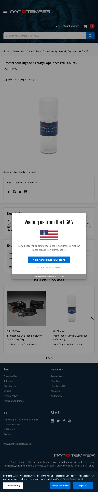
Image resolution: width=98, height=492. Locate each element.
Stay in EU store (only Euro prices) (49, 267)
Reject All (83, 486)
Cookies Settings (12, 486)
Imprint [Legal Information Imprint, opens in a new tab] (79, 480)
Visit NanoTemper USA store (49, 259)
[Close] (92, 477)
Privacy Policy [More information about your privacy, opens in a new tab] (69, 480)
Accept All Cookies (60, 486)
